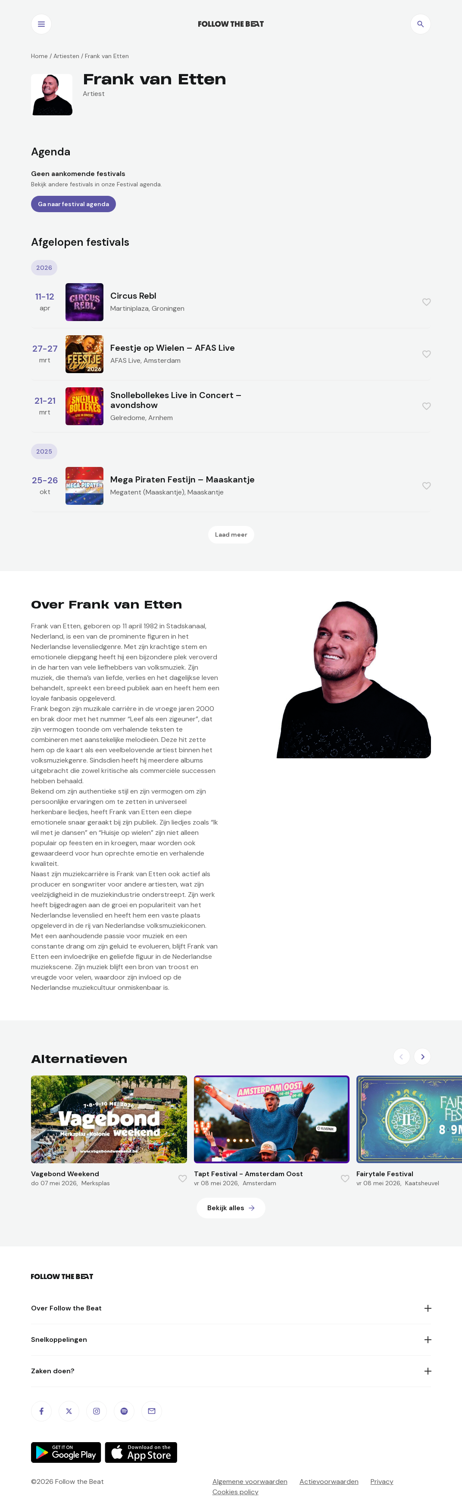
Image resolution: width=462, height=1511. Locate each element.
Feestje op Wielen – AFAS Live (172, 347)
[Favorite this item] (426, 302)
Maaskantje (205, 492)
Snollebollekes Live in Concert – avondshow (176, 400)
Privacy (382, 1481)
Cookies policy (235, 1491)
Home (39, 56)
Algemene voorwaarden (249, 1481)
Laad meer (231, 534)
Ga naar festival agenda (73, 204)
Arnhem (160, 417)
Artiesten (66, 56)
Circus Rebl (133, 295)
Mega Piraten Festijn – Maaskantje (182, 479)
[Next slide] (422, 1056)
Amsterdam (162, 360)
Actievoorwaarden (329, 1481)
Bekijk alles (225, 1207)
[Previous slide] (401, 1056)
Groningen (168, 308)
